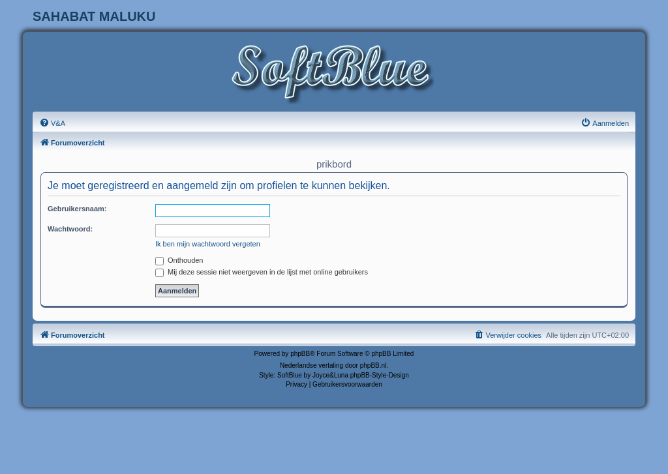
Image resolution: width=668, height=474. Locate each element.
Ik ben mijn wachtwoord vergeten (207, 244)
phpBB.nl (373, 365)
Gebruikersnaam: (77, 209)
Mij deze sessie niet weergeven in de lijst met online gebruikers (261, 272)
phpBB (300, 353)
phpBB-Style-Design (379, 375)
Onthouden (179, 260)
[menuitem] (52, 123)
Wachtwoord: (70, 229)
